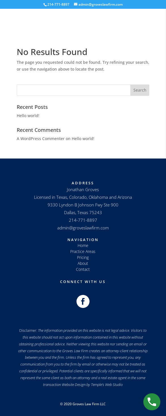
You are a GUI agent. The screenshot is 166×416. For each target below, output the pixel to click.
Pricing (83, 257)
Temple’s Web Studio (107, 384)
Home (83, 245)
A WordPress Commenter (41, 138)
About (83, 263)
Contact (83, 269)
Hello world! (28, 115)
